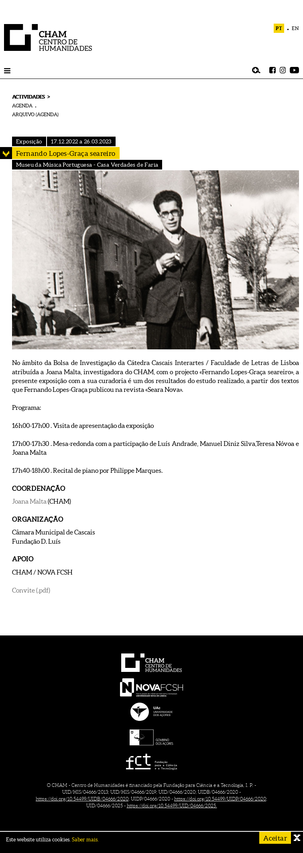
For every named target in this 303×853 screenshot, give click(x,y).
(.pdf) (43, 590)
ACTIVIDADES (28, 96)
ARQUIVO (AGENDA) (35, 114)
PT (279, 28)
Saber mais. (85, 840)
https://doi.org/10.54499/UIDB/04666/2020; (83, 798)
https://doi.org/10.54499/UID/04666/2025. (172, 805)
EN (295, 28)
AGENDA (22, 105)
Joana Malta (30, 501)
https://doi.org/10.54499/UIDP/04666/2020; (220, 798)
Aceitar (275, 838)
